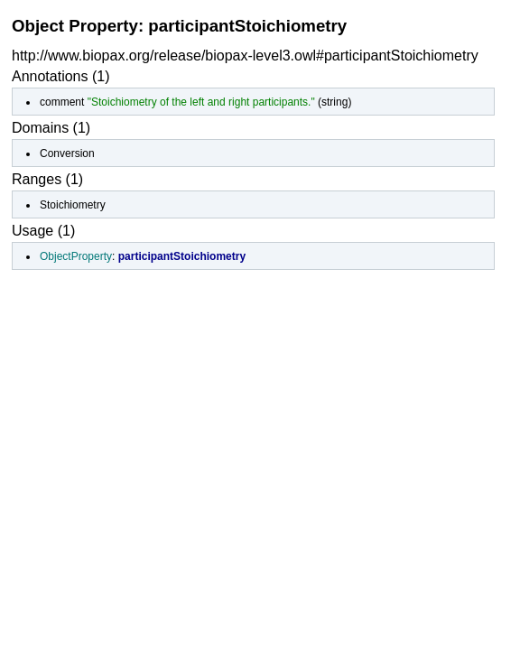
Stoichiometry (73, 205)
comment (62, 102)
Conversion (67, 153)
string (334, 102)
